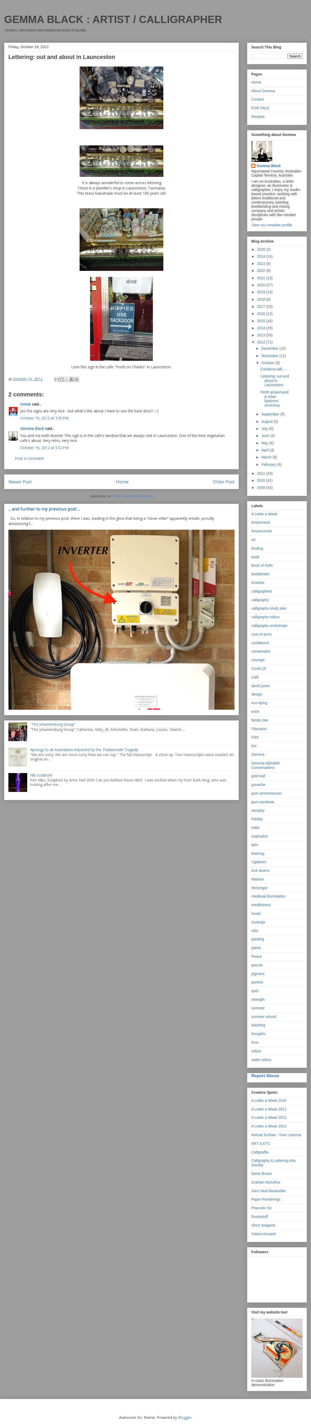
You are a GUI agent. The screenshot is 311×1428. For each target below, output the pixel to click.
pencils (257, 965)
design (256, 694)
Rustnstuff (259, 1216)
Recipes (258, 116)
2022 (261, 271)
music (256, 913)
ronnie (25, 404)
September (270, 414)
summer (258, 1008)
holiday (257, 819)
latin (254, 845)
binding (257, 548)
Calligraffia (260, 1152)
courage (258, 660)
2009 (261, 487)
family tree (259, 720)
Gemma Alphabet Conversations (265, 765)
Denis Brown (261, 1174)
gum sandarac (263, 802)
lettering (257, 853)
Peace (256, 956)
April (265, 450)
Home (122, 482)
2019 (261, 292)
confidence (260, 643)
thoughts (258, 1034)
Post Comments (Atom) (133, 496)
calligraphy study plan (269, 608)
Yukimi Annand (263, 1234)
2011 (261, 473)
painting (257, 939)
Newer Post (20, 482)
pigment (257, 974)
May (265, 443)
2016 (261, 313)
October (268, 363)
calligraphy (260, 600)
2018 (261, 299)
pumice (257, 982)
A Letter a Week (264, 514)
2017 (261, 306)
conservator (260, 651)
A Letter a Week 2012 (268, 1117)
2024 (261, 256)
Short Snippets (263, 1225)
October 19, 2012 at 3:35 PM (44, 417)
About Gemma (263, 91)
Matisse (257, 879)
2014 (261, 328)
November (270, 356)
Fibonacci (259, 729)
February (269, 464)
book (255, 557)
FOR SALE (260, 108)
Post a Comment (29, 458)
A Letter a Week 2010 (268, 1100)
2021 (261, 278)
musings (258, 922)
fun (253, 746)
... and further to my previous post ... (44, 509)
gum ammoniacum (266, 793)
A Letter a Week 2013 (268, 1126)
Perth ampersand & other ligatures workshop (274, 398)
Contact (257, 99)
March (267, 457)
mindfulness (261, 905)
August (267, 421)
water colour (261, 1060)
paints (256, 948)
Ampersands (261, 531)
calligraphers (261, 591)
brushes (257, 583)
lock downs (260, 870)
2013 (261, 335)
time (254, 1042)
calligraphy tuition (265, 617)
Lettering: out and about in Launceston (274, 380)
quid (254, 991)
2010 (261, 480)
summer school (263, 1017)
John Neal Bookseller (268, 1191)
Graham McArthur (265, 1182)
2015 (261, 321)
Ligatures (258, 862)
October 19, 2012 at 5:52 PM (44, 447)
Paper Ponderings (266, 1199)
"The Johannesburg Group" (53, 724)
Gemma (257, 754)
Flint (254, 737)
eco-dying (259, 703)
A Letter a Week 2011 (268, 1109)
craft (254, 677)
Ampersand (260, 522)
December (270, 348)
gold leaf (258, 776)
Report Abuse (265, 1075)
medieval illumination (268, 896)
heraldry (258, 810)
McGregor (259, 888)
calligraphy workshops (269, 625)
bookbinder (260, 574)
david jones (260, 686)
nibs (254, 931)
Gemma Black (32, 428)
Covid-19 (258, 668)
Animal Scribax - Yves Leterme (276, 1135)
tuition (256, 1051)
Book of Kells (262, 565)
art (253, 540)
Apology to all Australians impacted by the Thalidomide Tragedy (84, 749)
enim (255, 711)
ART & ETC (260, 1143)
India (255, 827)
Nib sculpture (41, 775)
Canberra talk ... (273, 369)
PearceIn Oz (261, 1208)
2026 (261, 249)
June (265, 436)
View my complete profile (271, 225)
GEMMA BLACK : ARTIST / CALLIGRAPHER (113, 19)
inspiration (259, 836)
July (265, 428)
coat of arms (261, 634)
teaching (258, 1025)
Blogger (184, 1417)
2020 (261, 285)
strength (258, 999)
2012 (261, 342)
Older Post (224, 482)
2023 (261, 263)
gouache (258, 785)
